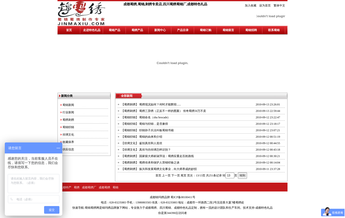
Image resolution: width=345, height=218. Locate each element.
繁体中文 (279, 5)
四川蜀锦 (165, 207)
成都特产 (65, 187)
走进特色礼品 (91, 30)
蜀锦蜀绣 (90, 207)
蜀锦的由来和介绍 (150, 136)
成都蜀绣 (104, 187)
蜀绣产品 (137, 30)
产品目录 (183, 30)
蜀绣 (77, 187)
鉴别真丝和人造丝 (150, 143)
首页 (69, 30)
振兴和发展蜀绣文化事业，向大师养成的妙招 (168, 169)
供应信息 (68, 149)
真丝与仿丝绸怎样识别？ (155, 149)
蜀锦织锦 (68, 127)
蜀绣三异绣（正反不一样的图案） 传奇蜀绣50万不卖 (172, 111)
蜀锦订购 (205, 30)
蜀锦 (115, 187)
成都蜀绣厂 (89, 187)
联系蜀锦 (274, 30)
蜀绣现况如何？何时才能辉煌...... (160, 104)
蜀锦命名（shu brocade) (153, 117)
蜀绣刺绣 (68, 119)
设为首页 (265, 5)
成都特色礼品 (182, 207)
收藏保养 (68, 142)
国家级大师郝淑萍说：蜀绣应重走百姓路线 (166, 156)
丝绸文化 (68, 134)
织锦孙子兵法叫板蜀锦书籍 (156, 130)
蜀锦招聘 (251, 30)
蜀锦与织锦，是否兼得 (153, 123)
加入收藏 (250, 5)
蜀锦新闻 (68, 105)
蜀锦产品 (114, 30)
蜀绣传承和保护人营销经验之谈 (159, 162)
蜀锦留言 (228, 30)
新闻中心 (160, 30)
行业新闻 (68, 112)
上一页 (166, 175)
